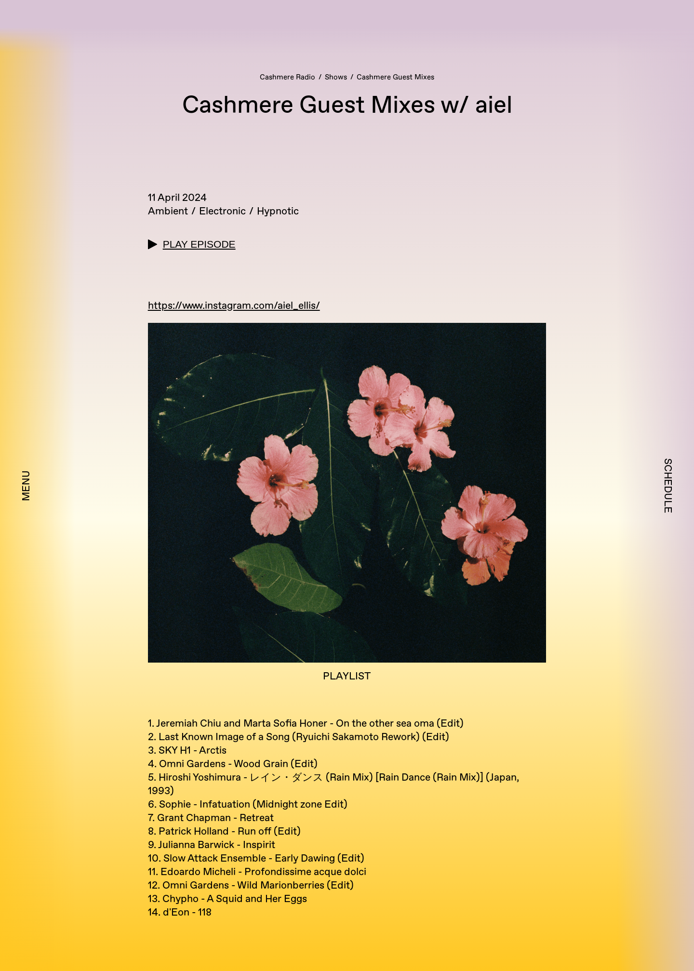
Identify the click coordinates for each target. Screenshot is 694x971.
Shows (336, 77)
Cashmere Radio (287, 77)
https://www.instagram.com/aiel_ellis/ (234, 305)
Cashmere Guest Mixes (395, 77)
